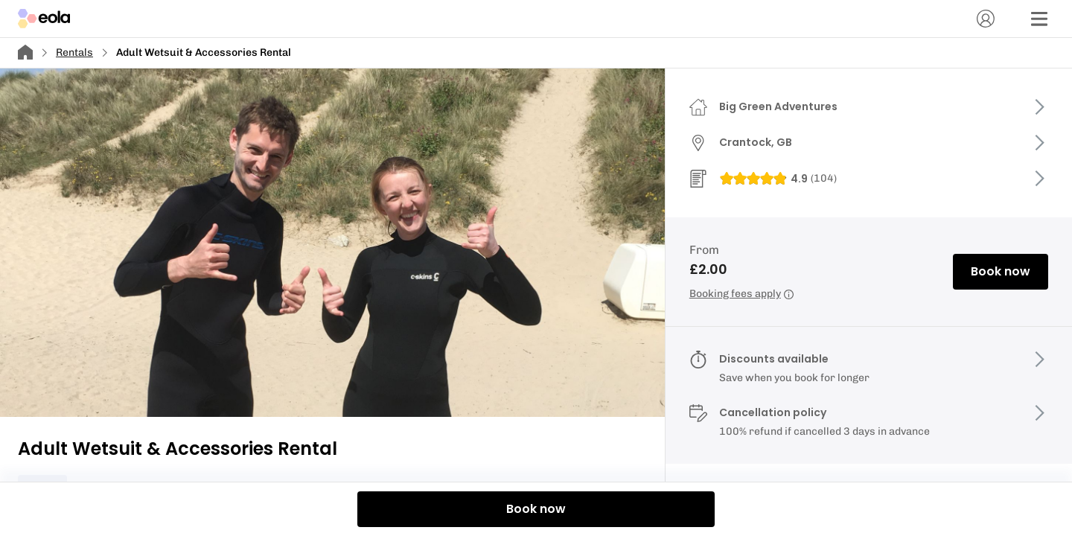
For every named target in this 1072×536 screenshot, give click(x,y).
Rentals (74, 52)
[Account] (986, 19)
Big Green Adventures (778, 106)
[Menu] (1039, 19)
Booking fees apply (741, 293)
